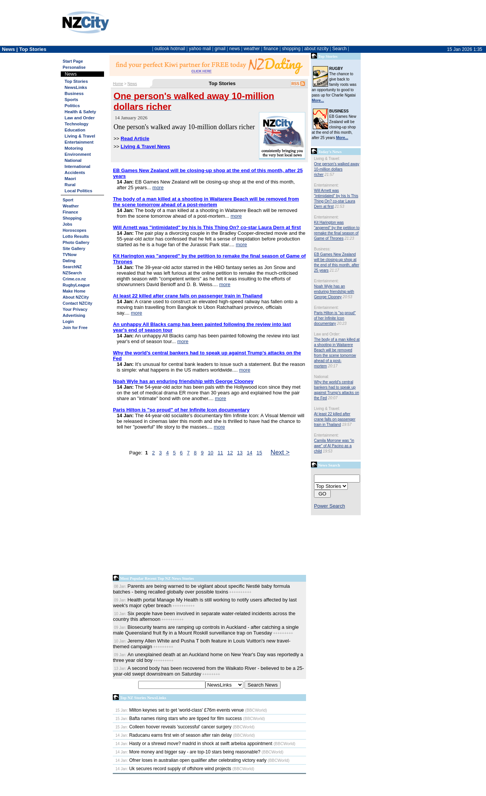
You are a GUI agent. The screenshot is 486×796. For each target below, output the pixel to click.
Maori (70, 178)
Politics (72, 105)
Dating (69, 260)
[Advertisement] (209, 517)
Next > (280, 452)
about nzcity (316, 48)
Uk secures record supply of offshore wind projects (173, 768)
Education (75, 130)
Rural (70, 184)
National (73, 160)
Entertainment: (326, 185)
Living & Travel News (145, 146)
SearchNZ (72, 266)
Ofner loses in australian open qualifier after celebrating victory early (191, 760)
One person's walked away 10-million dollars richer (336, 169)
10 (210, 453)
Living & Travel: (327, 159)
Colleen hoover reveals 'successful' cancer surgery (173, 727)
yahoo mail (200, 48)
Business (74, 93)
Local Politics (78, 190)
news (234, 48)
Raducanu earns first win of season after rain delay (173, 735)
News (132, 84)
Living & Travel (80, 136)
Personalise (74, 67)
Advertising (74, 315)
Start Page (73, 61)
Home (118, 84)
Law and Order (80, 118)
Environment (78, 154)
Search (339, 48)
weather (252, 48)
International (77, 166)
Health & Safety (80, 111)
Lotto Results (76, 236)
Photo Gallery (76, 242)
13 (240, 453)
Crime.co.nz (74, 279)
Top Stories (76, 81)
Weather (71, 206)
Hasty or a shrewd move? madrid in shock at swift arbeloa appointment (193, 743)
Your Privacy (75, 309)
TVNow (70, 254)
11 (220, 453)
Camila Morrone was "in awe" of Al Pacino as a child (334, 445)
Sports (71, 99)
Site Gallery (74, 248)
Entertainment (79, 142)
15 (259, 453)
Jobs (67, 224)
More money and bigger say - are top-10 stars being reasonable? (187, 752)
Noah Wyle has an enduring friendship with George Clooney (334, 291)
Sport (68, 200)
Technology (76, 124)
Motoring (74, 148)
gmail (220, 48)
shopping (291, 48)
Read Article (135, 138)
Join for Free (75, 327)
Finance (70, 212)
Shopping (72, 218)
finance (271, 48)
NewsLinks (76, 87)
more (158, 187)
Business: (322, 249)
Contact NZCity (77, 303)
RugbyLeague (76, 285)
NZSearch (72, 273)
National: (321, 377)
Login (68, 321)
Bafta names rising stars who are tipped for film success (178, 718)
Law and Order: (327, 334)
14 (249, 453)
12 (230, 453)
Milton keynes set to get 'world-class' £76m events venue (179, 710)
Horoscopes (74, 230)
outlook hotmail (170, 48)
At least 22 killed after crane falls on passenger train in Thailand (334, 419)
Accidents (75, 172)
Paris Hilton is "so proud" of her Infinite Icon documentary (335, 318)
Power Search (329, 506)
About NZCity (76, 297)
